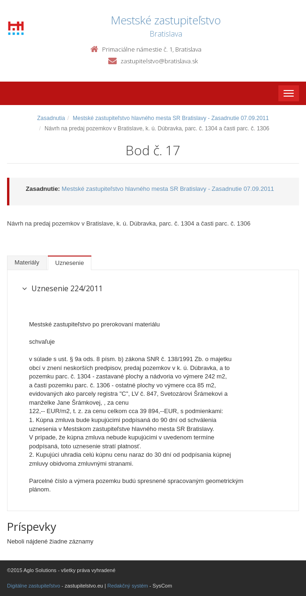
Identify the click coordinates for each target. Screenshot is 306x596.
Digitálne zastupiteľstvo (33, 585)
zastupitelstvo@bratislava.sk (159, 61)
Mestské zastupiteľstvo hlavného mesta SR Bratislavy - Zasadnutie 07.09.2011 (171, 118)
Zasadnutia (51, 118)
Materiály (27, 262)
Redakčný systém (127, 585)
